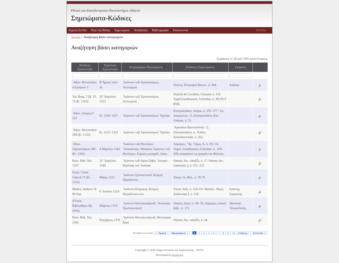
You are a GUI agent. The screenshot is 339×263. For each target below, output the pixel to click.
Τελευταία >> (259, 233)
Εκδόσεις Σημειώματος (200, 67)
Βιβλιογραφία (160, 30)
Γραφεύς (240, 67)
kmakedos (177, 255)
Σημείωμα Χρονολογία (110, 67)
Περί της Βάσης (100, 30)
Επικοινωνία (180, 30)
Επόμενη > (243, 233)
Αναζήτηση (140, 30)
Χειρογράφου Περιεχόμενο (146, 67)
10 (233, 233)
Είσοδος (261, 30)
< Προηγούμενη (177, 233)
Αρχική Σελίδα (77, 30)
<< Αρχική (160, 233)
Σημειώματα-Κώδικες (101, 18)
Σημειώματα (122, 30)
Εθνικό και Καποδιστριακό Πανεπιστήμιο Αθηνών (105, 10)
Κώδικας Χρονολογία (84, 67)
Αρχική (75, 37)
